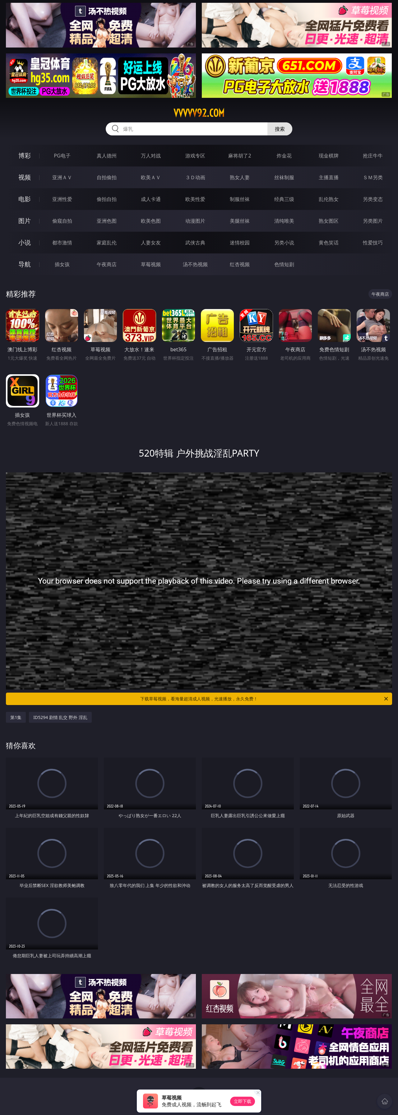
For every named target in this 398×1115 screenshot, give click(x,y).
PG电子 (62, 155)
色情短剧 (284, 264)
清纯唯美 (284, 220)
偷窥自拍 (62, 220)
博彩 (24, 155)
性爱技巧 (373, 242)
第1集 (15, 717)
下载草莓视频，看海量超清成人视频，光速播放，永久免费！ (264, 699)
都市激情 (62, 242)
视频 (24, 177)
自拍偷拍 (107, 177)
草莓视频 (151, 264)
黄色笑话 (329, 242)
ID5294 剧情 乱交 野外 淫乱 (60, 717)
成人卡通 (151, 199)
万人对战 (151, 155)
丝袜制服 (284, 177)
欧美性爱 (195, 199)
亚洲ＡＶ (62, 177)
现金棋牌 (329, 155)
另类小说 (284, 242)
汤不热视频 (195, 264)
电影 (24, 199)
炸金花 (284, 155)
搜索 (280, 128)
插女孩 (62, 264)
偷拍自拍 (107, 199)
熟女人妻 (240, 177)
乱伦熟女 (329, 199)
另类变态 (373, 199)
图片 (24, 220)
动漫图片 (195, 220)
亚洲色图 (107, 220)
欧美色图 (151, 220)
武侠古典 (195, 242)
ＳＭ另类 (373, 177)
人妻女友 (151, 242)
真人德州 (107, 155)
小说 (24, 242)
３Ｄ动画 (195, 177)
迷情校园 (240, 242)
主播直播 (329, 177)
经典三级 (284, 199)
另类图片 (373, 220)
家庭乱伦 (107, 242)
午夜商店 (107, 264)
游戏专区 (195, 155)
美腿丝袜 (240, 220)
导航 (24, 264)
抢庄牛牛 (373, 155)
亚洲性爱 (62, 199)
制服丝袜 (240, 199)
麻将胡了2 (239, 155)
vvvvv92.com (199, 113)
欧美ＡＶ (151, 177)
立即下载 (242, 1101)
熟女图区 (329, 220)
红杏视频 (240, 264)
